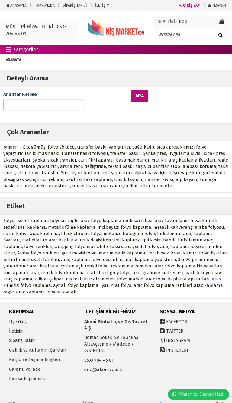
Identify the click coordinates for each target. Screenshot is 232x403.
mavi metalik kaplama (123, 244)
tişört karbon (85, 164)
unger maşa (85, 177)
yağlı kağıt (143, 138)
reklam (56, 170)
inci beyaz (159, 244)
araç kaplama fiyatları (192, 151)
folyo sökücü (61, 138)
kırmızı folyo (193, 138)
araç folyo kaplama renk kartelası (117, 212)
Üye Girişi (18, 312)
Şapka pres (154, 144)
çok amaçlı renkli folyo (85, 257)
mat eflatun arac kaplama (50, 231)
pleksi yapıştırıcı (52, 177)
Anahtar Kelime (20, 94)
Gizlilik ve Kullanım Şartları (37, 341)
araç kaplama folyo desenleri (91, 251)
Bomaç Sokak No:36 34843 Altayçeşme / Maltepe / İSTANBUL (111, 335)
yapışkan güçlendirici (203, 164)
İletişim (16, 322)
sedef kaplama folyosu (42, 212)
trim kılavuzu (128, 170)
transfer (50, 164)
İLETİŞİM (102, 5)
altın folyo (28, 164)
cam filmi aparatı (96, 151)
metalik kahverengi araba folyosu (188, 218)
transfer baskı (92, 138)
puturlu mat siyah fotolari (31, 251)
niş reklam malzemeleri (90, 270)
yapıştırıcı (119, 138)
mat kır (158, 151)
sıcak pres (167, 138)
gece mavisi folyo (79, 244)
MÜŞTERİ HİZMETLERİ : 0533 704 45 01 (36, 30)
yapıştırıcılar (17, 144)
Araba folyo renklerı (38, 244)
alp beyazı (186, 170)
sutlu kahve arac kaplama (31, 225)
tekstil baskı (121, 157)
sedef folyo (146, 238)
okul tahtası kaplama (89, 170)
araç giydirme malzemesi (158, 263)
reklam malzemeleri (132, 257)
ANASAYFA (16, 5)
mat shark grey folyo (108, 263)
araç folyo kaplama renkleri (163, 276)
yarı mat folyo (116, 276)
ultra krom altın (157, 177)
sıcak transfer (61, 151)
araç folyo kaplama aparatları (178, 270)
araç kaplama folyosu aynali (46, 283)
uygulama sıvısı (185, 144)
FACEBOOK (176, 312)
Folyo (9, 212)
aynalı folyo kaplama (76, 276)
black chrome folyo (81, 225)
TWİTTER (174, 322)
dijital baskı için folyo (157, 164)
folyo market (130, 270)
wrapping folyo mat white (81, 238)
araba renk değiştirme (83, 157)
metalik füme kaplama (72, 218)
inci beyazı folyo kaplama (124, 218)
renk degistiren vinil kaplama (110, 231)
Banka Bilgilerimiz (27, 369)
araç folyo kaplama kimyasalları (189, 257)
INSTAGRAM (178, 331)
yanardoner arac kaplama (31, 257)
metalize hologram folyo (129, 225)
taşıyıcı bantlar (152, 157)
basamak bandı (132, 151)
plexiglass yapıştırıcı (25, 170)
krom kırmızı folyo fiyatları (199, 244)
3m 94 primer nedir (197, 251)
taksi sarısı (121, 238)
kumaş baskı (46, 144)
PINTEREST (177, 341)
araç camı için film (118, 177)
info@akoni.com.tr (103, 360)
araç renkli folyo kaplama (58, 263)
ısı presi (25, 177)
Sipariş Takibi (22, 331)
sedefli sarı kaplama (24, 218)
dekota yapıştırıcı (39, 157)
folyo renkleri (38, 238)
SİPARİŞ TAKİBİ (75, 5)
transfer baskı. (125, 144)
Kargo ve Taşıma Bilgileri (34, 350)
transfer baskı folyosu (85, 144)
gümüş (38, 138)
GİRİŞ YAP (189, 5)
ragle (73, 212)
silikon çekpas (49, 270)
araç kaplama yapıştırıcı (150, 251)
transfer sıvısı (158, 170)
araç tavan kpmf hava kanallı (187, 212)
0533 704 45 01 (99, 351)
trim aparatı (16, 263)
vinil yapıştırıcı (117, 164)
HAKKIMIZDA (45, 5)
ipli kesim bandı (159, 231)
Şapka (38, 151)
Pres (64, 164)
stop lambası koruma (193, 157)
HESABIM (217, 5)
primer (10, 138)
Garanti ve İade (24, 360)
